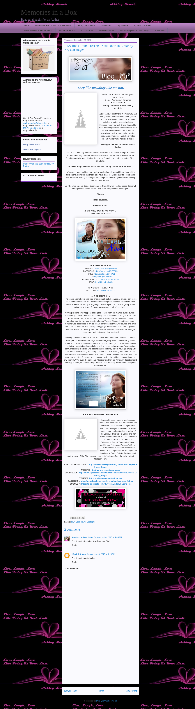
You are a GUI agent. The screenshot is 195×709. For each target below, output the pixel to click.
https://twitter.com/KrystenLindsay (105, 478)
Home (26, 25)
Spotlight (90, 522)
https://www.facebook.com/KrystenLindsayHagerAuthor (106, 481)
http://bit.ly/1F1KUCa (106, 290)
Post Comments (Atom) (106, 701)
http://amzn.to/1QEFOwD (105, 268)
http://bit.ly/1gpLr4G (104, 282)
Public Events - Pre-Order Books (38, 30)
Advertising (160, 30)
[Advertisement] (100, 662)
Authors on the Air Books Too (37, 126)
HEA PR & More (79, 554)
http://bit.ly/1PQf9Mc (103, 277)
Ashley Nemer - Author (31, 145)
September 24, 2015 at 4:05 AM (108, 537)
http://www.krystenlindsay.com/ (106, 470)
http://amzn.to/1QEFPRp (107, 271)
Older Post (131, 691)
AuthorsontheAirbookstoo (35, 123)
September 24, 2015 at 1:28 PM (101, 554)
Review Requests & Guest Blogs (134, 30)
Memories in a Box (49, 12)
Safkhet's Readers (66, 30)
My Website (122, 25)
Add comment (72, 569)
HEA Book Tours (78, 522)
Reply (74, 545)
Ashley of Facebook (86, 25)
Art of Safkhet (87, 30)
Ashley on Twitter (106, 30)
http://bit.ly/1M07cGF (110, 279)
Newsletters (106, 25)
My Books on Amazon (143, 25)
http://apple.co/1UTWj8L (104, 274)
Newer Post (70, 691)
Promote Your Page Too (32, 149)
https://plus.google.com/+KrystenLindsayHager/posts (106, 484)
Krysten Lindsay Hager (82, 537)
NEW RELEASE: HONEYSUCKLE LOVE (53, 25)
